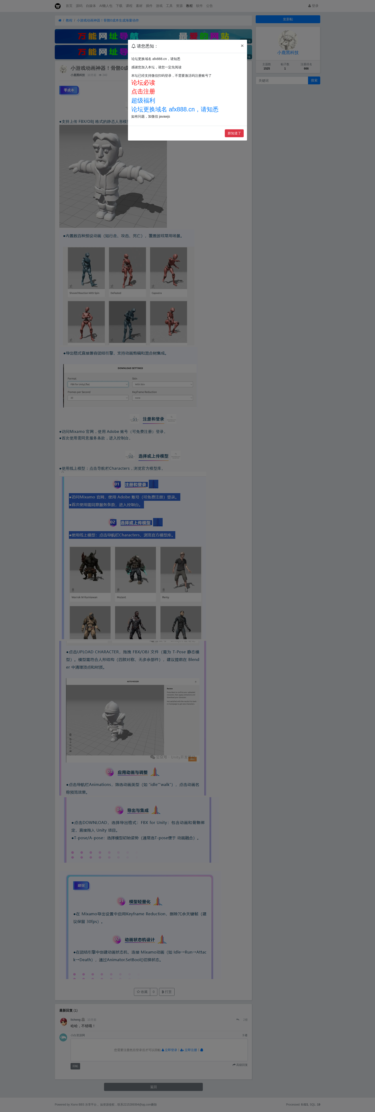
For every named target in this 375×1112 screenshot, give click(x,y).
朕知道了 (234, 133)
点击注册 (143, 91)
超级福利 (143, 100)
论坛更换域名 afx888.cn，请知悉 (175, 109)
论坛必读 (143, 82)
